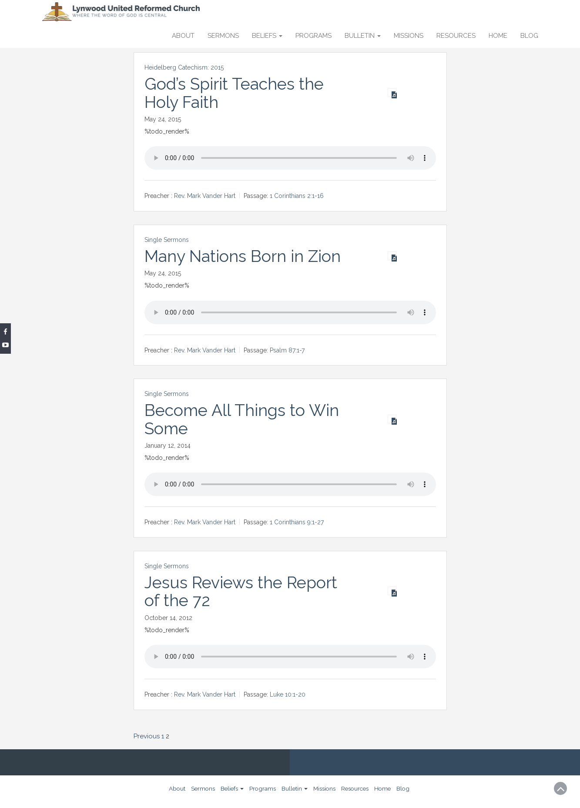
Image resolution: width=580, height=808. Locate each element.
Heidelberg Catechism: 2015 (184, 67)
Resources (456, 36)
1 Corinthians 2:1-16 (297, 195)
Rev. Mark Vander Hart (204, 195)
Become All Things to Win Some (241, 419)
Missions (408, 36)
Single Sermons (166, 239)
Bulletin (363, 36)
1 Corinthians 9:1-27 (297, 522)
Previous (147, 736)
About (183, 36)
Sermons (223, 36)
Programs (313, 36)
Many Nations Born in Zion (242, 256)
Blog (529, 36)
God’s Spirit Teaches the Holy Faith (234, 92)
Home (498, 36)
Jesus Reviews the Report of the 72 (241, 591)
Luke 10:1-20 (287, 694)
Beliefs (267, 36)
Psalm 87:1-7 (287, 350)
